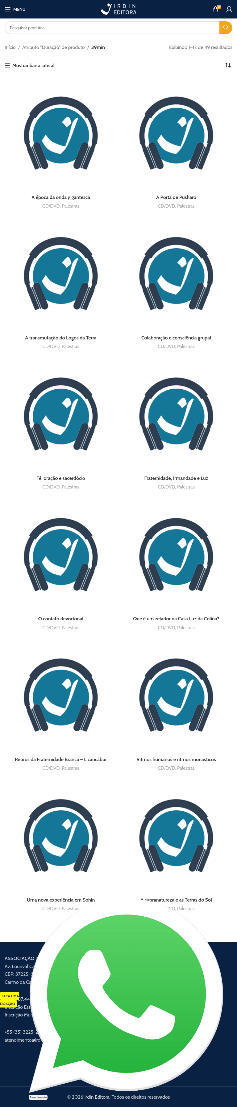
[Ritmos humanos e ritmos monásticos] (176, 695)
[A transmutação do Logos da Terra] (61, 274)
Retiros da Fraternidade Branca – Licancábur (61, 759)
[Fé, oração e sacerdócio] (61, 414)
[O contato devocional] (61, 555)
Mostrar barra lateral (33, 65)
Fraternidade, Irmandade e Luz (176, 478)
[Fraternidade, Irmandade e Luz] (176, 414)
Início (10, 47)
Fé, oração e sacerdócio (60, 478)
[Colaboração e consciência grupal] (176, 274)
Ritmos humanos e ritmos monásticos (176, 759)
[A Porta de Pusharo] (176, 133)
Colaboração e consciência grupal (176, 338)
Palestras (70, 206)
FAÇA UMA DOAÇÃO (9, 1000)
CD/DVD (51, 206)
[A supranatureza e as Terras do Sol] (176, 836)
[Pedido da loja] (227, 65)
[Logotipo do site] (118, 9)
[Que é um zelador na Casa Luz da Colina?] (176, 555)
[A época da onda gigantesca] (61, 133)
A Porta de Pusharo (176, 197)
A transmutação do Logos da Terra (60, 338)
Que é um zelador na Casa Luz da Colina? (176, 619)
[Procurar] (118, 27)
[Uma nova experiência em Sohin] (61, 836)
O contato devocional (61, 619)
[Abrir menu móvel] (15, 9)
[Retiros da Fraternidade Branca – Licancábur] (61, 695)
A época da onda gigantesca (60, 197)
